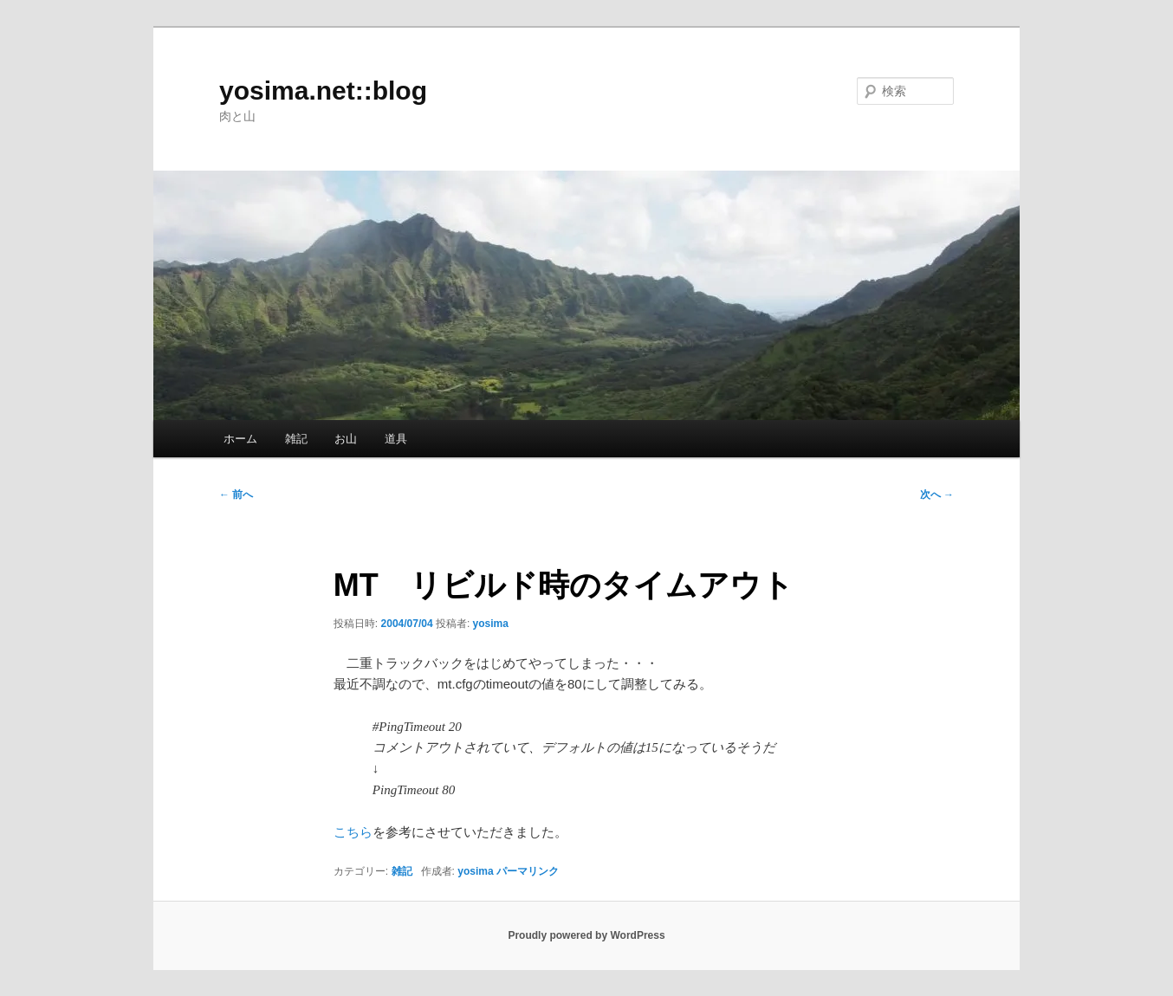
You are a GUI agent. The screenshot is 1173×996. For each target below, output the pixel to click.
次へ (937, 494)
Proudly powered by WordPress (586, 935)
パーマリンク (527, 871)
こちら (353, 832)
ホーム (240, 438)
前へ (236, 494)
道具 (396, 438)
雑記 (296, 438)
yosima (491, 624)
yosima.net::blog (323, 90)
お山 (345, 438)
